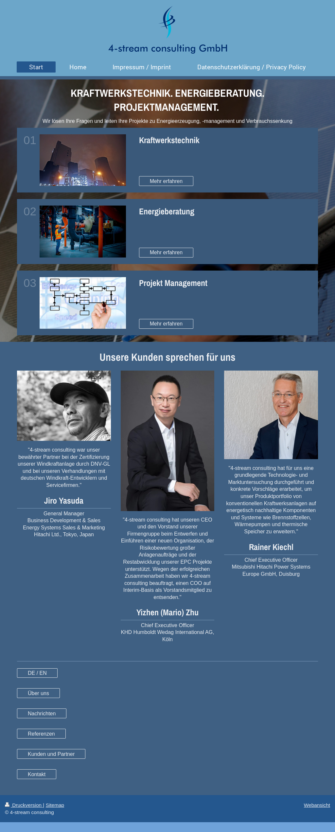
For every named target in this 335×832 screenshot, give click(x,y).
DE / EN (37, 673)
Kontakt (36, 774)
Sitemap (55, 805)
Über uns (38, 693)
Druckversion (24, 805)
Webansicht (317, 805)
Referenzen (41, 734)
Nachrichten (42, 713)
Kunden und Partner (51, 754)
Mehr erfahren (166, 181)
